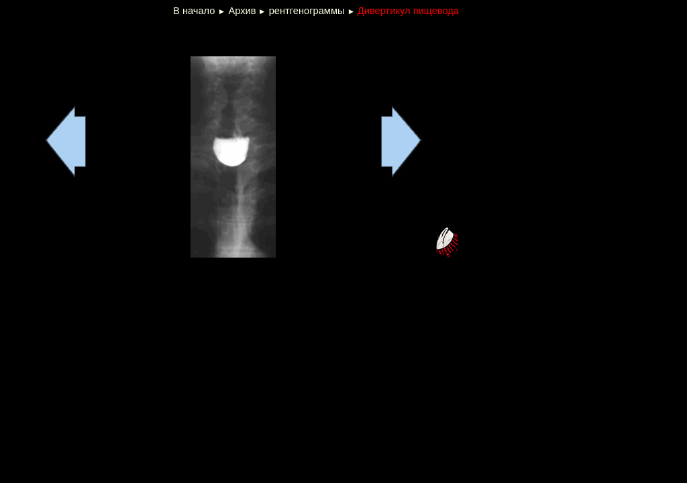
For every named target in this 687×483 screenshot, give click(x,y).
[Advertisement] (165, 36)
